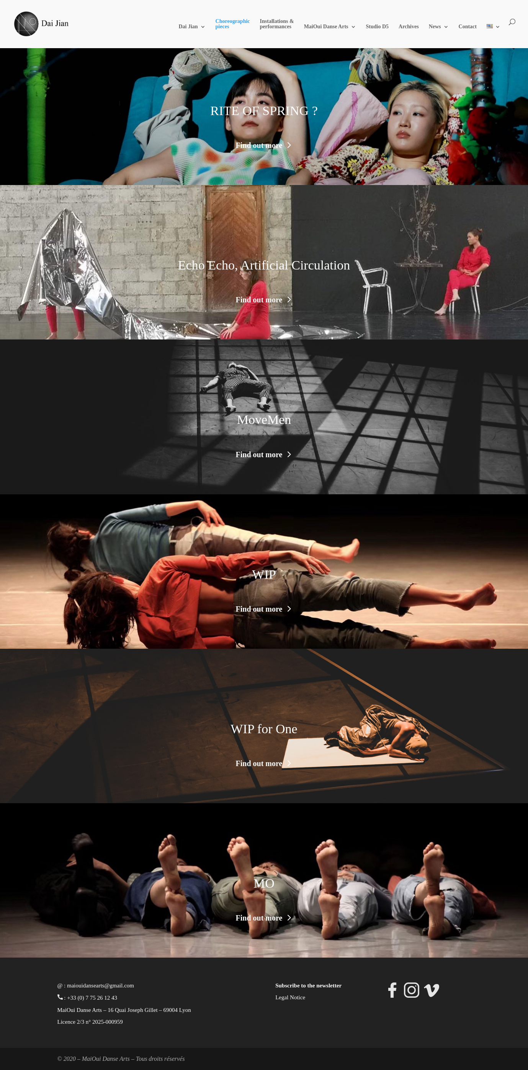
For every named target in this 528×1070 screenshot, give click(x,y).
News (435, 26)
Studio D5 (377, 26)
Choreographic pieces (233, 24)
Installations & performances (277, 24)
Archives (409, 26)
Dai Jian (188, 26)
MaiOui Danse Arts (326, 26)
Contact (468, 26)
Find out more (259, 145)
